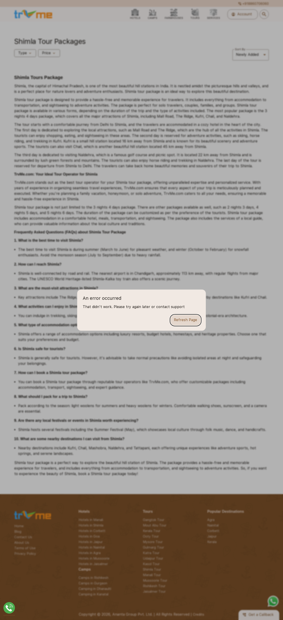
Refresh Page (185, 320)
